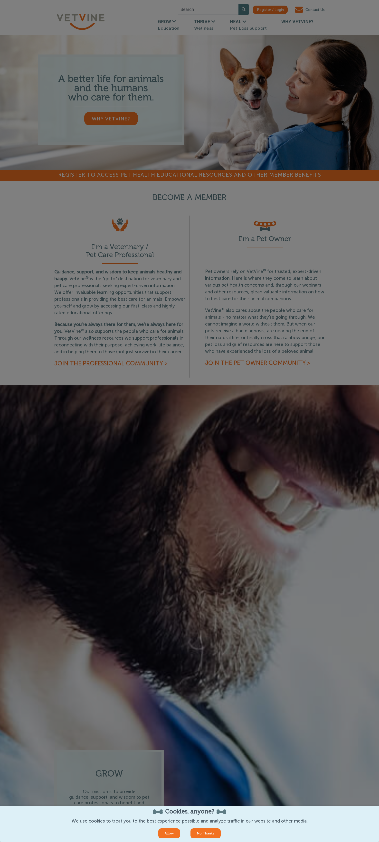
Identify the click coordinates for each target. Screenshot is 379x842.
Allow (169, 833)
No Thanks (205, 833)
